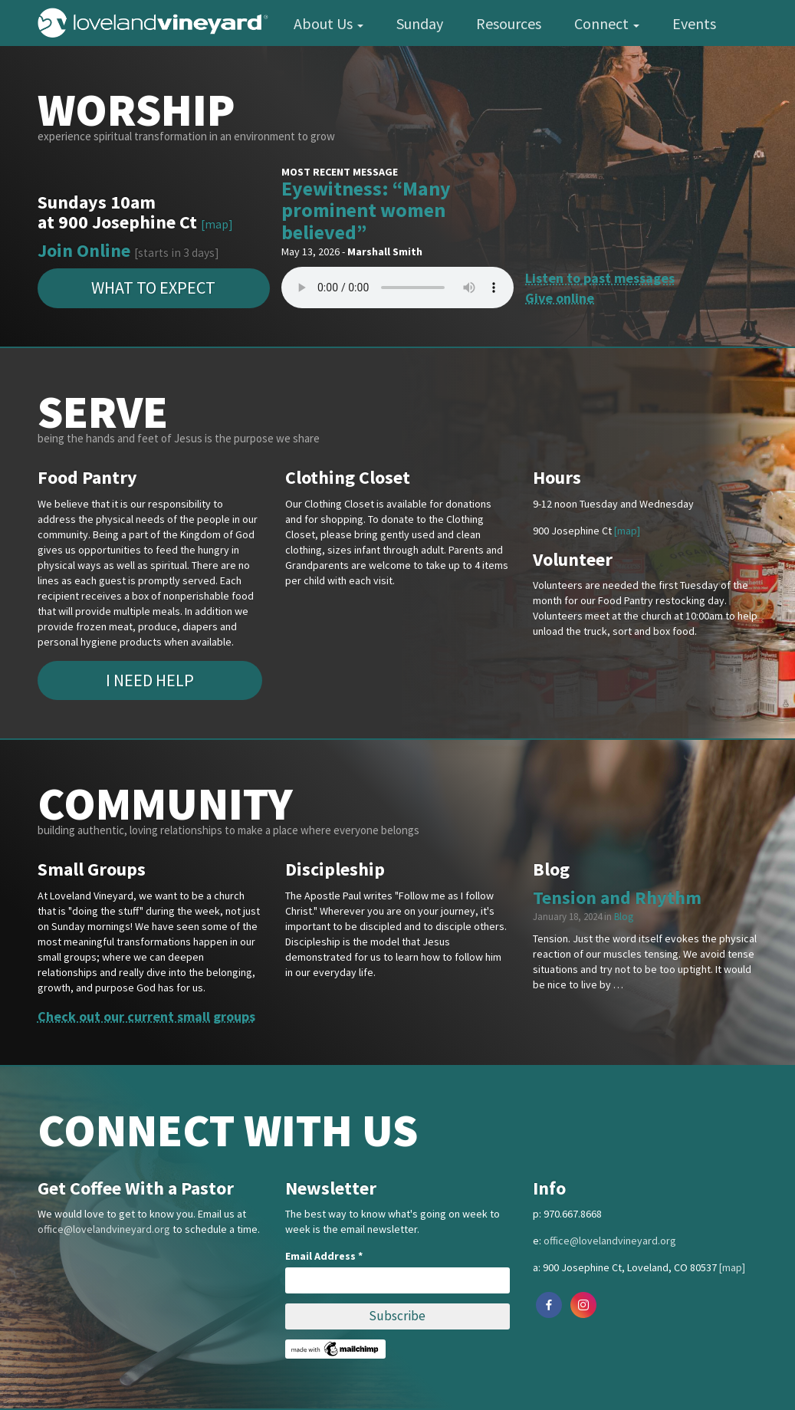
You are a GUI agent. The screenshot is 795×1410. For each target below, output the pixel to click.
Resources (508, 23)
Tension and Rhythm (617, 897)
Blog (623, 916)
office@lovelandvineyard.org (104, 1229)
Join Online (84, 250)
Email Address (324, 1256)
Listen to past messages (600, 278)
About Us (328, 23)
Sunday (419, 23)
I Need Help (150, 680)
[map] (217, 224)
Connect (606, 23)
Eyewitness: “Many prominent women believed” (366, 210)
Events (694, 23)
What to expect (153, 287)
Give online (559, 298)
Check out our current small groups (146, 1016)
